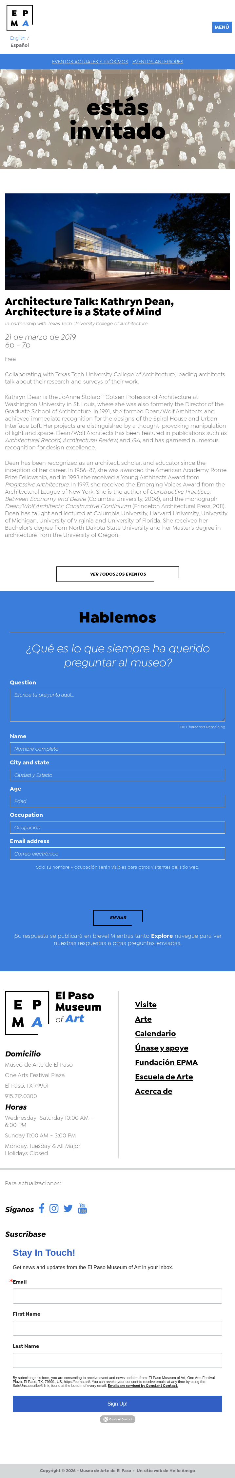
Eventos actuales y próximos (90, 61)
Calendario (155, 1033)
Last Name (26, 1346)
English (18, 38)
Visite (146, 1005)
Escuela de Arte (164, 1077)
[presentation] (55, 892)
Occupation (26, 814)
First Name (26, 1314)
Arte (143, 1019)
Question (23, 682)
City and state (29, 762)
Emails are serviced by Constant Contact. (143, 1386)
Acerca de (153, 1091)
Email (20, 1282)
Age (15, 788)
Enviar (118, 917)
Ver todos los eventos (118, 574)
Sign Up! (117, 1404)
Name (18, 736)
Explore (162, 935)
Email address (29, 841)
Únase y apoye (161, 1048)
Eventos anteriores (157, 61)
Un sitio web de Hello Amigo (166, 1470)
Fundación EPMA (166, 1062)
